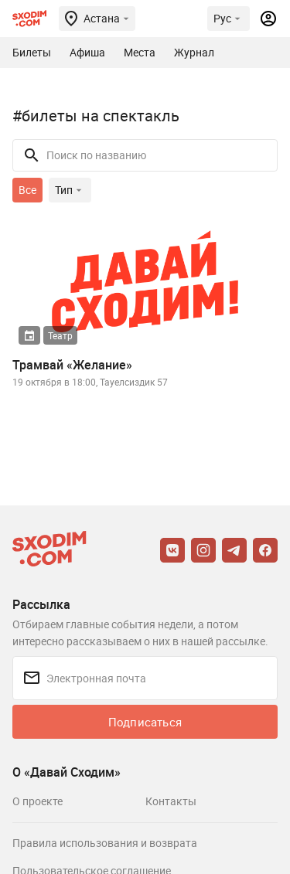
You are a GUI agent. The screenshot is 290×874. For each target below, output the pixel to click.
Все (27, 189)
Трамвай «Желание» (72, 364)
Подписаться (145, 721)
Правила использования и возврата (104, 842)
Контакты (170, 801)
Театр (60, 335)
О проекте (37, 801)
